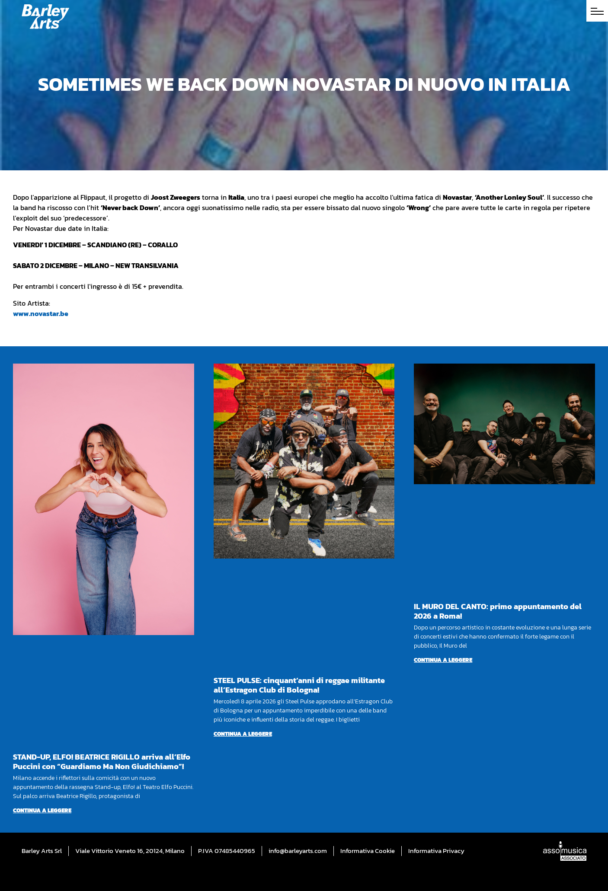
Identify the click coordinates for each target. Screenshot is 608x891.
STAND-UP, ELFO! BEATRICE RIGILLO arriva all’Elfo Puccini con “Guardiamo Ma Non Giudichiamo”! (101, 761)
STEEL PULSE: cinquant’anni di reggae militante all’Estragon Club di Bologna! (299, 685)
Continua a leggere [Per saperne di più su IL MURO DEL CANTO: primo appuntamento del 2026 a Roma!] (443, 660)
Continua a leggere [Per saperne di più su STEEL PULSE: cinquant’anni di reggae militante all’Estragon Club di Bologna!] (243, 734)
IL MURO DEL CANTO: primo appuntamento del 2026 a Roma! (498, 611)
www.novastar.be (40, 313)
